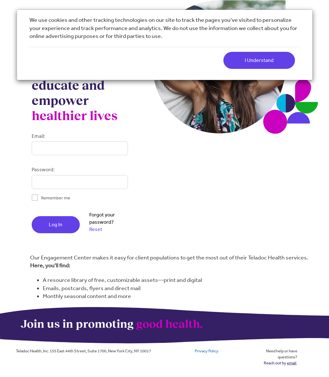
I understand (259, 60)
